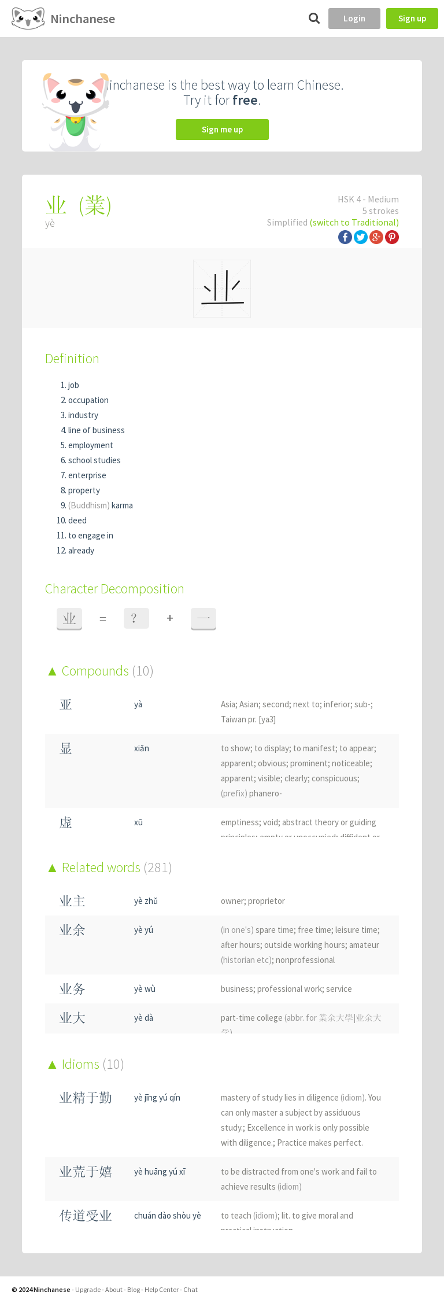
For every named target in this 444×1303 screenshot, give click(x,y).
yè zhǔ (146, 900)
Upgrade (88, 1289)
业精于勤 (85, 1097)
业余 (72, 929)
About (114, 1289)
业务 (72, 988)
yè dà (143, 1017)
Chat (190, 1289)
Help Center (162, 1289)
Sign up (412, 18)
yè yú (143, 929)
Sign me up (222, 129)
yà (138, 704)
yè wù (145, 988)
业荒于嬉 (85, 1171)
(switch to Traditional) (354, 222)
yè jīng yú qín (157, 1097)
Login (354, 18)
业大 (72, 1017)
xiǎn (141, 748)
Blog (133, 1289)
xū (138, 822)
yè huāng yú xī (159, 1171)
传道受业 (85, 1215)
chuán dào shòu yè (167, 1215)
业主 (72, 900)
